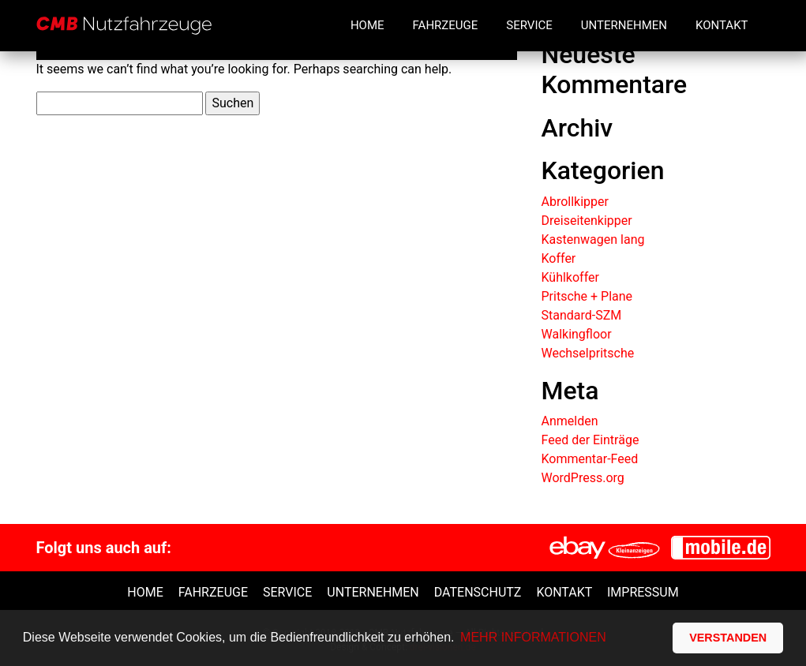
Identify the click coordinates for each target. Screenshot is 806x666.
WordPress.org (582, 477)
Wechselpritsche (587, 353)
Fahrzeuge (445, 25)
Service (529, 25)
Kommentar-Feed (589, 458)
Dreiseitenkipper (586, 220)
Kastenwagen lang (592, 239)
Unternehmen (624, 25)
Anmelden (569, 420)
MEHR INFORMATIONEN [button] (533, 637)
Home (367, 25)
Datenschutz (478, 592)
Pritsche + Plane (586, 296)
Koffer (558, 258)
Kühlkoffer (569, 277)
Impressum (643, 592)
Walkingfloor (576, 334)
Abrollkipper (574, 201)
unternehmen (372, 592)
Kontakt (721, 25)
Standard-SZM (581, 315)
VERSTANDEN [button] (728, 637)
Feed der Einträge (590, 439)
